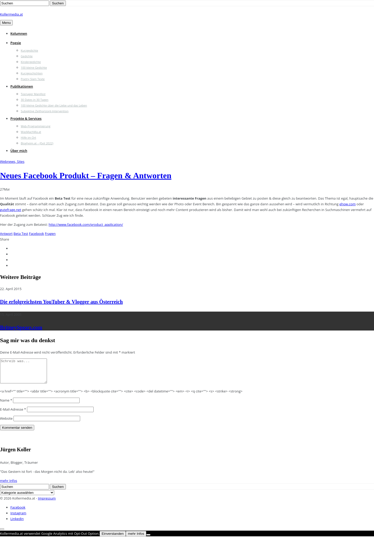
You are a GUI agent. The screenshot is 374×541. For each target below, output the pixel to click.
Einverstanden (113, 538)
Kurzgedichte (29, 50)
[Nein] (148, 539)
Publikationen (21, 86)
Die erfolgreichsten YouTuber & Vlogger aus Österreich (61, 302)
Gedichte (27, 56)
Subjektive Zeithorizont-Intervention (44, 111)
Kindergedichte (31, 62)
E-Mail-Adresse (13, 414)
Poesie (15, 42)
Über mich (18, 150)
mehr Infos (8, 485)
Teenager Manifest (33, 94)
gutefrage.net (10, 209)
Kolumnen (18, 33)
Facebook (36, 233)
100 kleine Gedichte (34, 67)
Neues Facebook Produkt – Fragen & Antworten (85, 175)
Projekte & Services (25, 118)
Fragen (50, 233)
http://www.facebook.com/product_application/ (86, 224)
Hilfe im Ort (28, 137)
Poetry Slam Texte (33, 79)
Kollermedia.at (11, 14)
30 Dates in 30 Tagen (35, 100)
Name (6, 405)
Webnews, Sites (12, 161)
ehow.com (348, 204)
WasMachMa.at (31, 132)
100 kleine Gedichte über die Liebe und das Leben (54, 105)
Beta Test (20, 233)
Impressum (47, 503)
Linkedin (17, 523)
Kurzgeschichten (32, 73)
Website (6, 423)
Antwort (6, 233)
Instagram (18, 517)
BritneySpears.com (21, 327)
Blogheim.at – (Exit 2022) (37, 143)
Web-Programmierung (35, 126)
